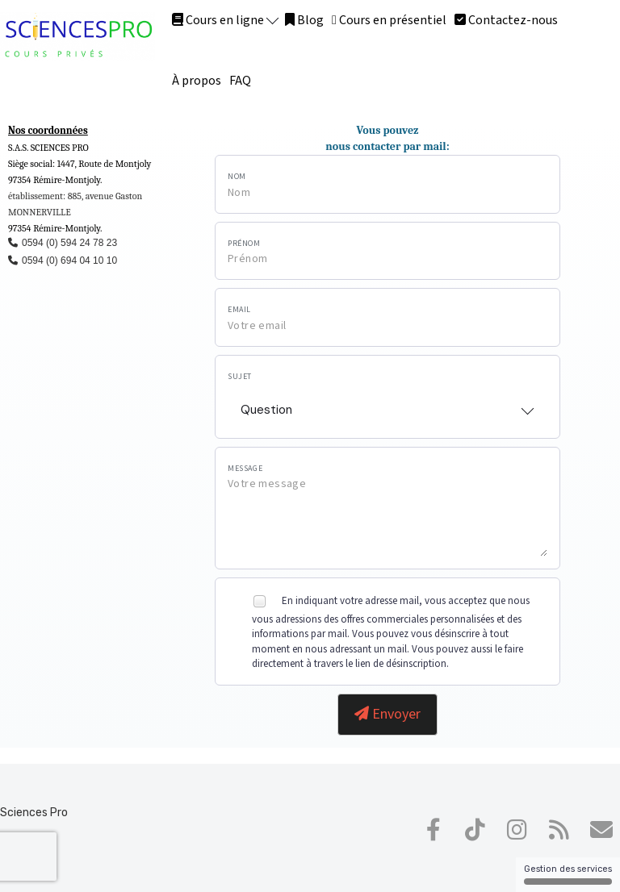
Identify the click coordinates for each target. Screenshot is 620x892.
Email (239, 309)
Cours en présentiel (389, 20)
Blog (304, 20)
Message (245, 468)
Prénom (244, 243)
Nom (237, 176)
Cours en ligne (225, 20)
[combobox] (387, 405)
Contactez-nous (506, 20)
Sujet (240, 376)
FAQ (240, 81)
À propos (196, 81)
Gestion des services (568, 874)
